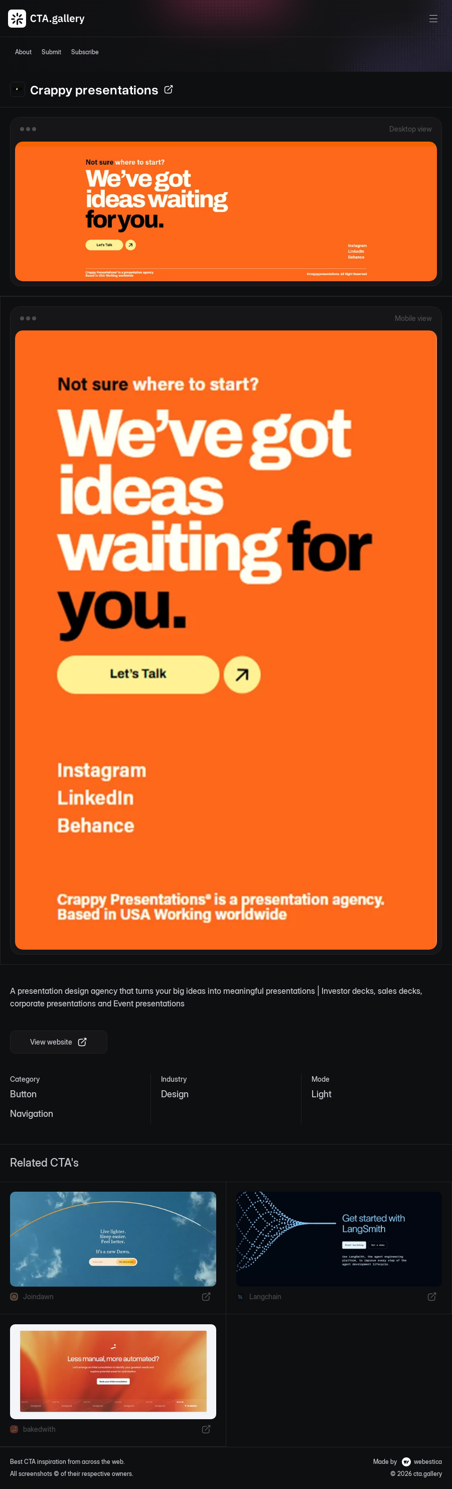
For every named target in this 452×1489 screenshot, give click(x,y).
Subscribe (85, 52)
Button (23, 1094)
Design (175, 1094)
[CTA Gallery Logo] (47, 19)
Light (322, 1094)
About (23, 52)
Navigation (31, 1113)
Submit (51, 52)
